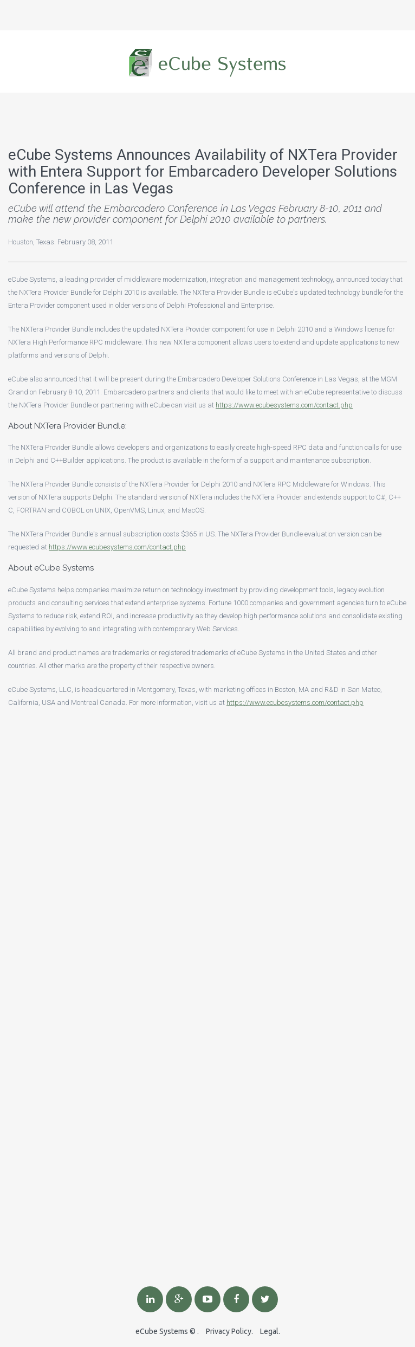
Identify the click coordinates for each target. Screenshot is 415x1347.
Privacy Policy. (229, 1331)
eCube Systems (161, 1331)
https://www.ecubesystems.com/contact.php (284, 405)
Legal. (270, 1331)
